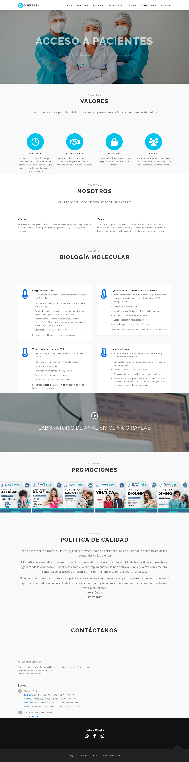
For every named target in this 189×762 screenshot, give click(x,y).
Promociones (115, 5)
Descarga (166, 5)
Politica (131, 5)
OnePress (96, 755)
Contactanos (148, 5)
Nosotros (82, 5)
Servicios (98, 5)
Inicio (69, 5)
